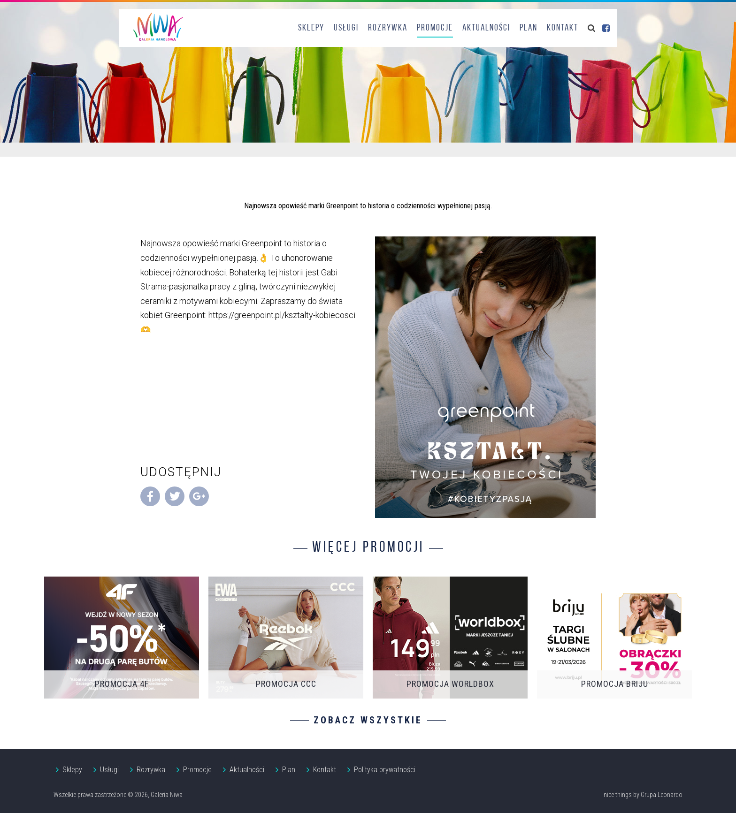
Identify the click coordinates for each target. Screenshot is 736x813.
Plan (528, 28)
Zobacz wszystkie (368, 720)
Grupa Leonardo (661, 794)
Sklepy (311, 28)
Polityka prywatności (384, 769)
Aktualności (486, 28)
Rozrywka (387, 28)
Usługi (346, 28)
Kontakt (562, 28)
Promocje (435, 28)
